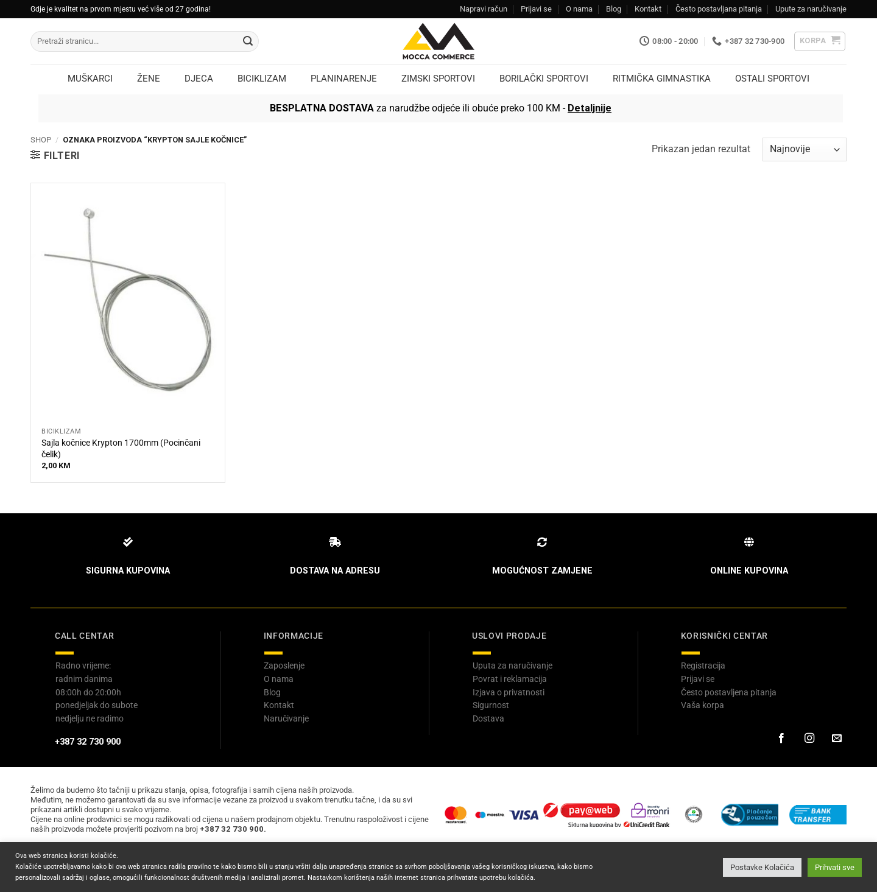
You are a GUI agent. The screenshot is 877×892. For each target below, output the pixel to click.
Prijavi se (536, 8)
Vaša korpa (702, 705)
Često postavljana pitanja (718, 8)
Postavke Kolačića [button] (762, 867)
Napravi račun (483, 8)
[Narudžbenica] (805, 149)
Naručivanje (286, 718)
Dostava (488, 718)
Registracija (703, 665)
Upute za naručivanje (811, 8)
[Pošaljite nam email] (837, 738)
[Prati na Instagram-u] (809, 738)
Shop (40, 139)
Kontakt (648, 8)
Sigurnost (491, 705)
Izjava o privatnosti (508, 692)
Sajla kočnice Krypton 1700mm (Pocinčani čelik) (120, 449)
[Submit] (248, 41)
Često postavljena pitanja (729, 692)
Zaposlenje (284, 665)
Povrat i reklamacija (510, 679)
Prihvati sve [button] (834, 867)
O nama (579, 8)
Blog (613, 8)
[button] (820, 41)
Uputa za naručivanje (512, 665)
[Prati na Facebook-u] (781, 738)
